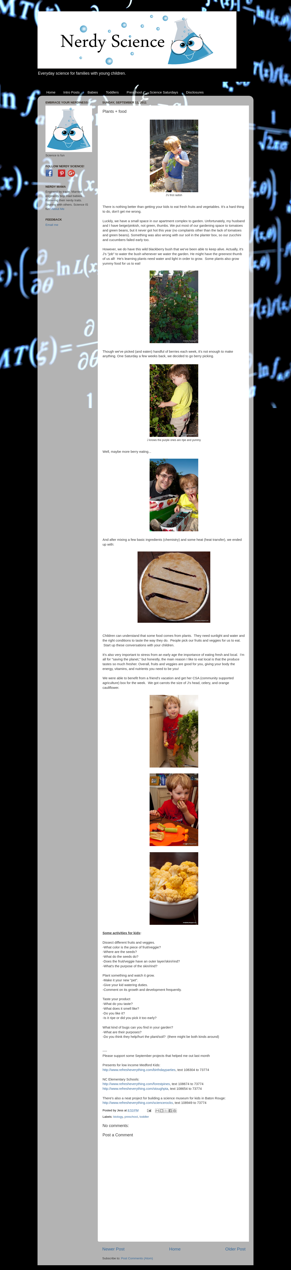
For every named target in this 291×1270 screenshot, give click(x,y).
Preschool (134, 92)
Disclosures (195, 92)
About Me (58, 209)
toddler (144, 1116)
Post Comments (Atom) (137, 1258)
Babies (93, 92)
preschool (131, 1116)
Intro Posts (71, 92)
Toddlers (112, 92)
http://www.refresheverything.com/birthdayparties (139, 1070)
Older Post (235, 1249)
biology (118, 1116)
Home (50, 92)
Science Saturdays (164, 92)
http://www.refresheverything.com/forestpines (136, 1084)
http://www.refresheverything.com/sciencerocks (138, 1103)
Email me (51, 224)
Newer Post (113, 1249)
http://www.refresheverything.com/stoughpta (135, 1088)
